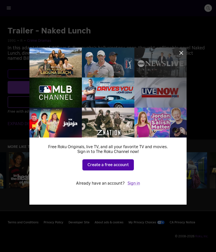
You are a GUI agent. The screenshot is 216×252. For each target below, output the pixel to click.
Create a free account (108, 165)
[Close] (181, 53)
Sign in (134, 183)
